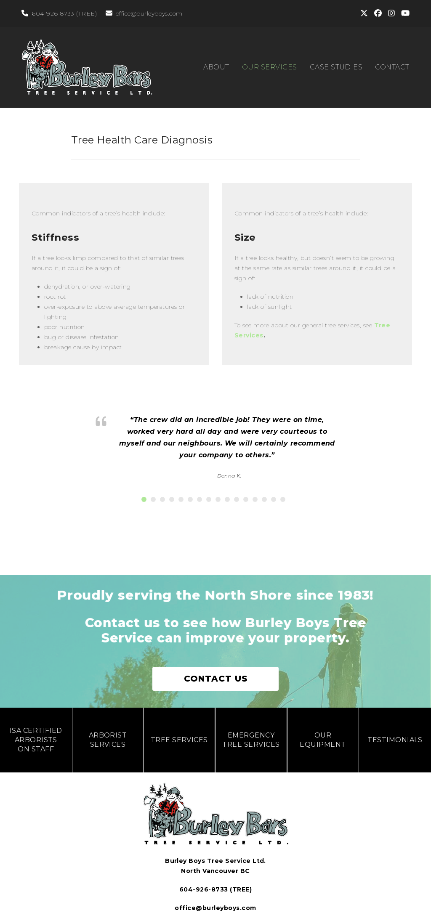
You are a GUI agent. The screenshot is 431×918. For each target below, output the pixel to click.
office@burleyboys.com (149, 13)
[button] (143, 493)
